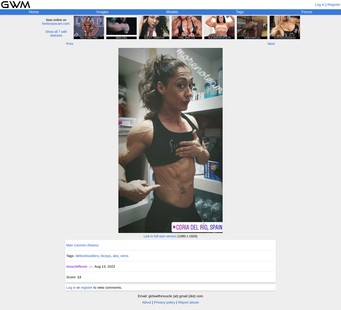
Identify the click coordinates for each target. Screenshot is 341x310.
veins (124, 256)
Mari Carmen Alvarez (82, 245)
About (146, 302)
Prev (69, 44)
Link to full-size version (160, 236)
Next (271, 44)
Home (34, 12)
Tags (240, 12)
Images (102, 12)
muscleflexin (76, 266)
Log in (320, 4)
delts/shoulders (87, 256)
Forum (306, 12)
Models (172, 12)
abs (115, 256)
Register (333, 4)
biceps (106, 256)
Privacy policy (164, 302)
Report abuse (188, 302)
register (86, 287)
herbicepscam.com (55, 23)
